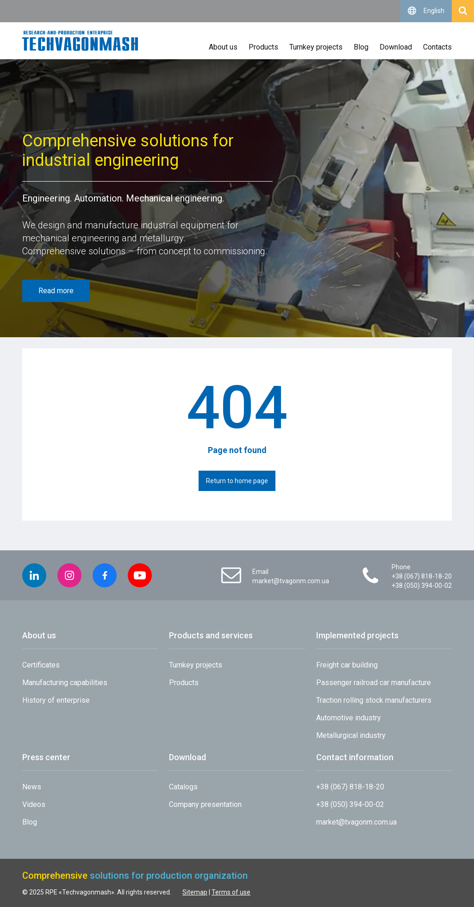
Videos (33, 804)
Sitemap (194, 892)
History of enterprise (56, 700)
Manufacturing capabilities (64, 682)
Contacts (437, 47)
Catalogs (183, 786)
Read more (56, 290)
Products (263, 47)
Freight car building (347, 665)
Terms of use (231, 892)
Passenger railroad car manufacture (373, 682)
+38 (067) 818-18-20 (422, 576)
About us (223, 47)
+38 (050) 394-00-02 (422, 585)
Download (396, 47)
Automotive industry (348, 717)
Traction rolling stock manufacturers (373, 700)
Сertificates (41, 665)
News (31, 786)
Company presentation (205, 804)
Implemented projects (357, 635)
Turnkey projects (316, 47)
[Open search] (463, 11)
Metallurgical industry (351, 735)
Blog (361, 47)
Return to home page (237, 481)
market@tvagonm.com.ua (290, 581)
